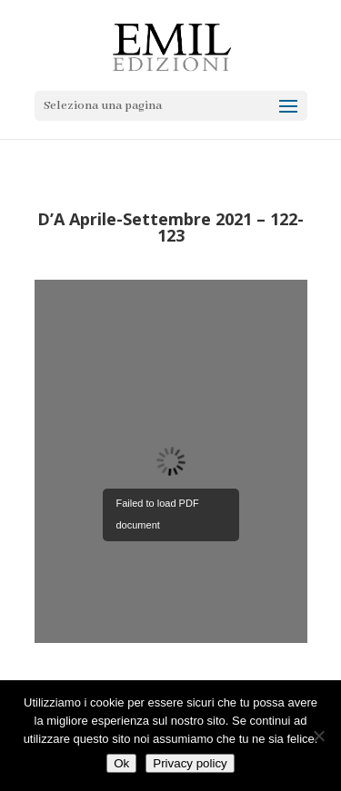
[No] (318, 736)
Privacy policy (189, 763)
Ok (121, 763)
